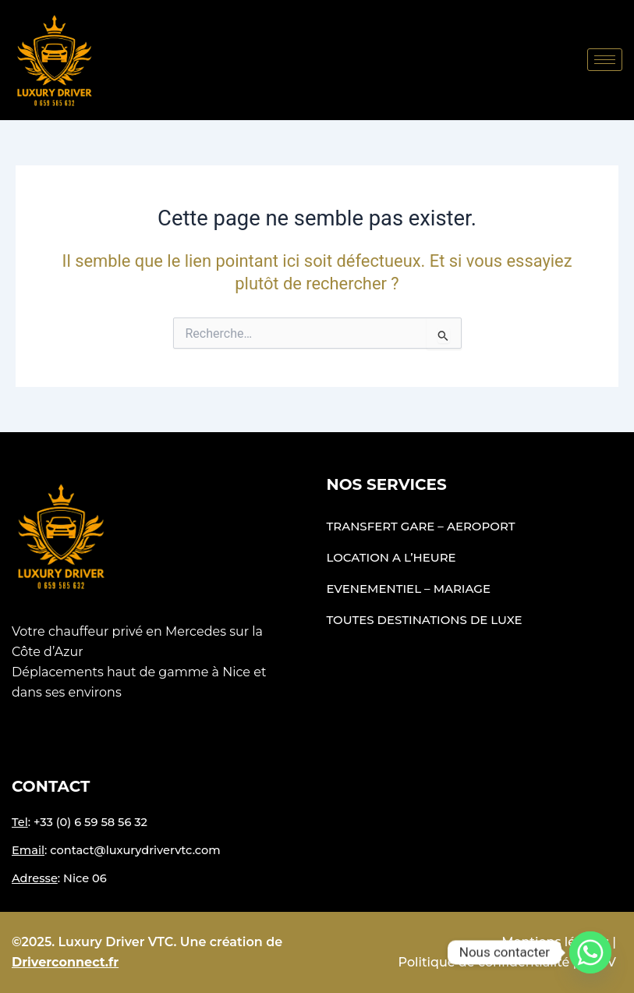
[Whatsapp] (590, 952)
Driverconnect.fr (65, 962)
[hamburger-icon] (604, 59)
